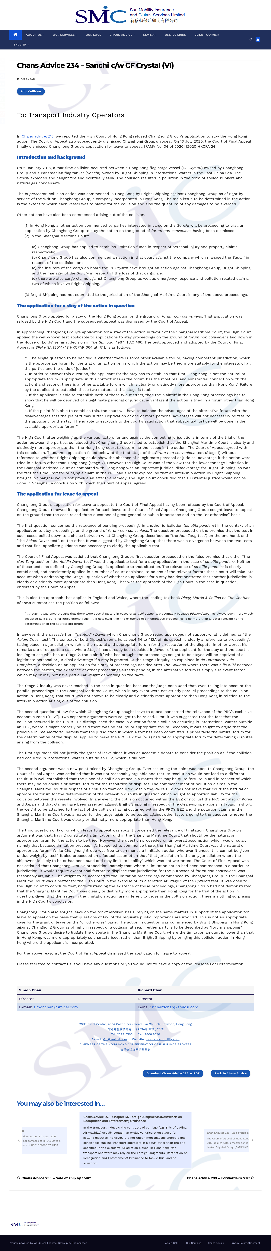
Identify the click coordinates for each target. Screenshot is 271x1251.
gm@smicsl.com (115, 1039)
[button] (251, 39)
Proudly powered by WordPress (28, 1243)
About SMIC (172, 1243)
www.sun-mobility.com (162, 1039)
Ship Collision (31, 91)
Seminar (150, 34)
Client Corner (206, 34)
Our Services (64, 34)
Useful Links (175, 34)
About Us (34, 34)
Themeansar (79, 1243)
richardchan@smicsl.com (175, 1007)
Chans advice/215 (37, 136)
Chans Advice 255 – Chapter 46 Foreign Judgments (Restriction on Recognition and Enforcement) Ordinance (132, 1119)
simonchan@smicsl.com (55, 1007)
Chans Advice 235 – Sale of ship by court (232, 1133)
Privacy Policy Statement (245, 1243)
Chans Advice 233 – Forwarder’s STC (220, 1178)
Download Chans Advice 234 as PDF (172, 1073)
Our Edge (93, 34)
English (20, 44)
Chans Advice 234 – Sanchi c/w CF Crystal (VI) (95, 65)
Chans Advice (121, 34)
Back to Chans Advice (231, 1073)
